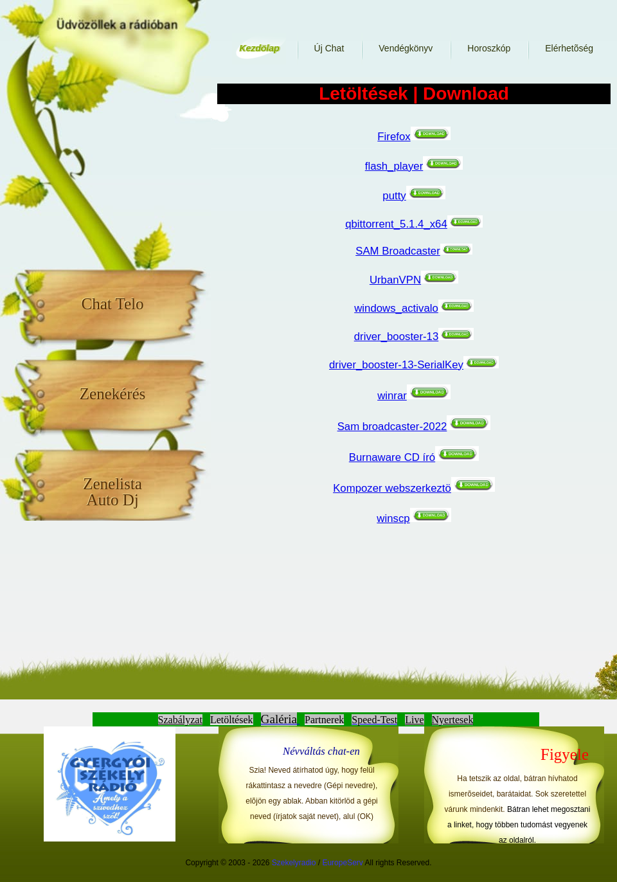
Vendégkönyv (406, 48)
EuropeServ (342, 862)
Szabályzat (180, 719)
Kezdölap (259, 48)
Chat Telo (112, 303)
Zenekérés (113, 393)
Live (414, 719)
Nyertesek (453, 719)
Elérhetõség (569, 48)
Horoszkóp (488, 48)
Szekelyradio (294, 862)
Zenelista (112, 491)
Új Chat (329, 48)
